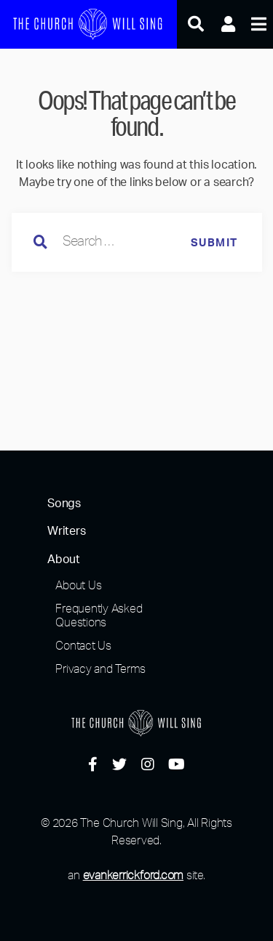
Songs (64, 503)
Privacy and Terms (100, 668)
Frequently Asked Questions (98, 615)
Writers (66, 531)
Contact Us (83, 645)
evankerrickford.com (133, 875)
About (63, 559)
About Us (78, 585)
